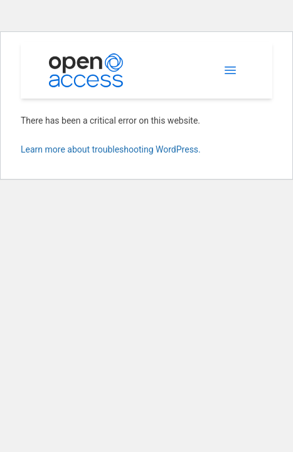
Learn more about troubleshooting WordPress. (111, 149)
